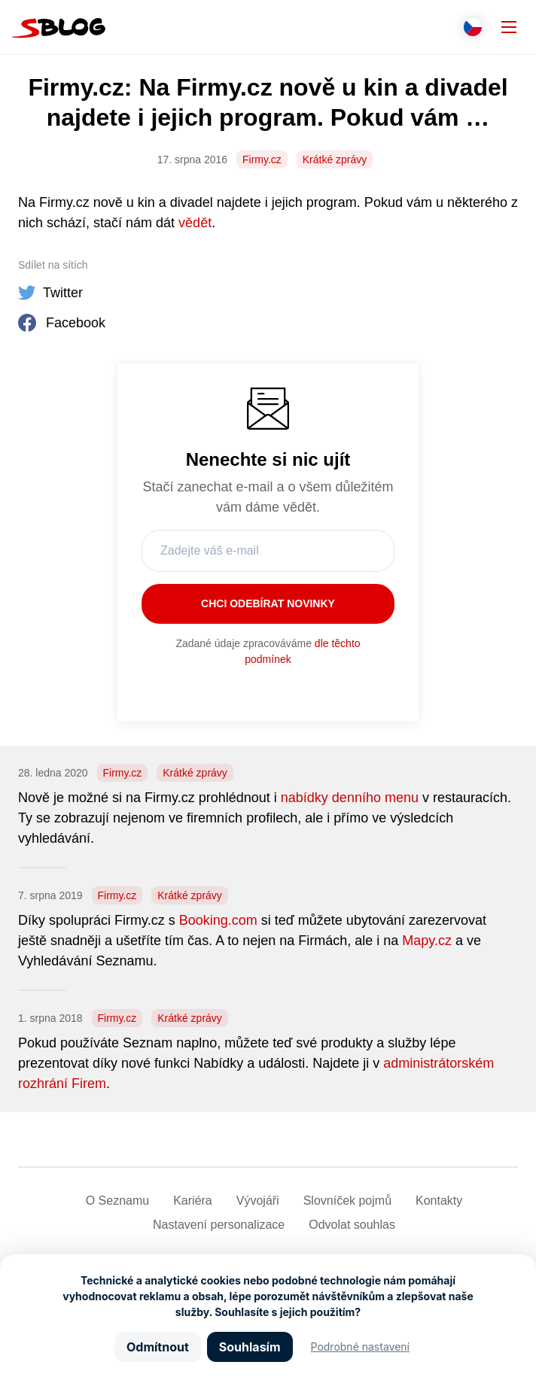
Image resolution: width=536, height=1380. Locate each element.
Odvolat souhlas (352, 1224)
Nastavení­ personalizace (219, 1224)
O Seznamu (117, 1200)
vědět (195, 222)
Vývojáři (257, 1200)
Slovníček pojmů (347, 1200)
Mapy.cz (427, 940)
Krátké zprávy (335, 160)
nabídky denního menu (350, 797)
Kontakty (439, 1200)
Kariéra (192, 1200)
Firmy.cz (262, 160)
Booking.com (218, 920)
